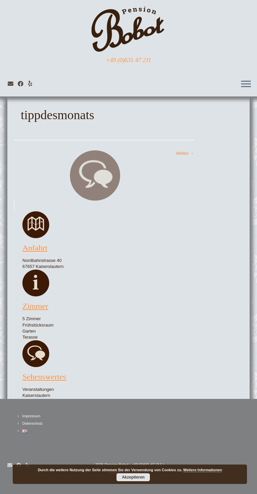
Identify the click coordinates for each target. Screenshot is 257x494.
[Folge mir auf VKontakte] (32, 84)
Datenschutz (32, 423)
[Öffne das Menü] (246, 84)
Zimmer (35, 306)
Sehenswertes (44, 376)
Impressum (31, 416)
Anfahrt (35, 247)
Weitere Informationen (202, 470)
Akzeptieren (133, 477)
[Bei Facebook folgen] (23, 84)
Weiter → (185, 153)
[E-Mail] (13, 84)
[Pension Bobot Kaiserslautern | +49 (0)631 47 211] (128, 28)
